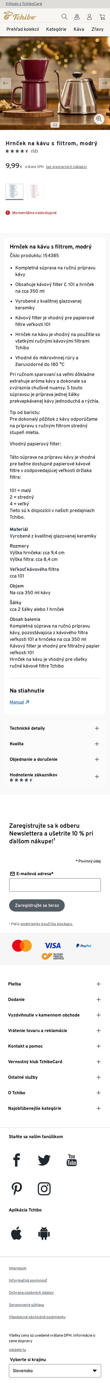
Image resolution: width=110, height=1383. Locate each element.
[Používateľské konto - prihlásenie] (89, 18)
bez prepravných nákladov (66, 167)
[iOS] (16, 1236)
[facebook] (16, 1163)
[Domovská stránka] (20, 15)
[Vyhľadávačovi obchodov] (77, 18)
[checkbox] (14, 192)
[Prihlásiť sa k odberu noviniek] (37, 905)
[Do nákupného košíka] (103, 18)
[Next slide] (104, 83)
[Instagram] (44, 1192)
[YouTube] (71, 1163)
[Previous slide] (5, 83)
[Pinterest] (16, 1192)
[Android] (44, 1236)
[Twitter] (44, 1163)
